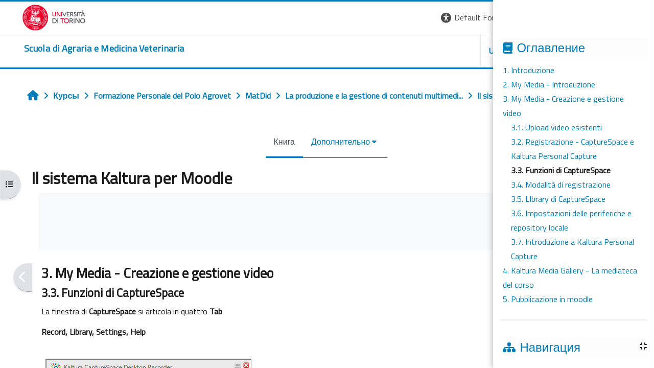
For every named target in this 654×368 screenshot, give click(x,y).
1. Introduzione (528, 70)
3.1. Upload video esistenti (556, 127)
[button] (480, 18)
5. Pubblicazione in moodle (548, 299)
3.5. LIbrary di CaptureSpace (558, 199)
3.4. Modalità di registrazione (561, 184)
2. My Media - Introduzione (549, 84)
